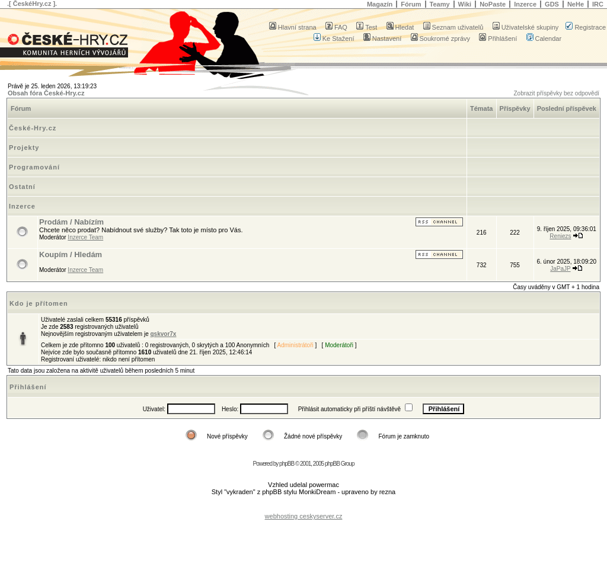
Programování (34, 167)
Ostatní (22, 186)
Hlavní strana (293, 27)
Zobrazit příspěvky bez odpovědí (556, 93)
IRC (597, 4)
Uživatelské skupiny (526, 27)
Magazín (379, 4)
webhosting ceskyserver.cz (304, 516)
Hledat (400, 27)
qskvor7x (164, 334)
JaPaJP (560, 268)
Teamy (440, 4)
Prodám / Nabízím (71, 221)
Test (366, 27)
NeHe (575, 4)
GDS (552, 4)
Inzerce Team (85, 237)
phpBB (286, 463)
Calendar (544, 38)
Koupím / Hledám (70, 254)
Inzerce (525, 4)
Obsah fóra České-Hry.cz (46, 93)
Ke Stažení (334, 38)
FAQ (336, 27)
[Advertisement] (303, 506)
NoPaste (493, 4)
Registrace (586, 27)
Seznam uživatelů (453, 27)
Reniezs (560, 236)
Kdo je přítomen (38, 303)
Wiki (465, 4)
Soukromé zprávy (441, 38)
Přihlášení (498, 38)
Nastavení (382, 38)
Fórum (411, 4)
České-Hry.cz (32, 128)
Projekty (24, 147)
